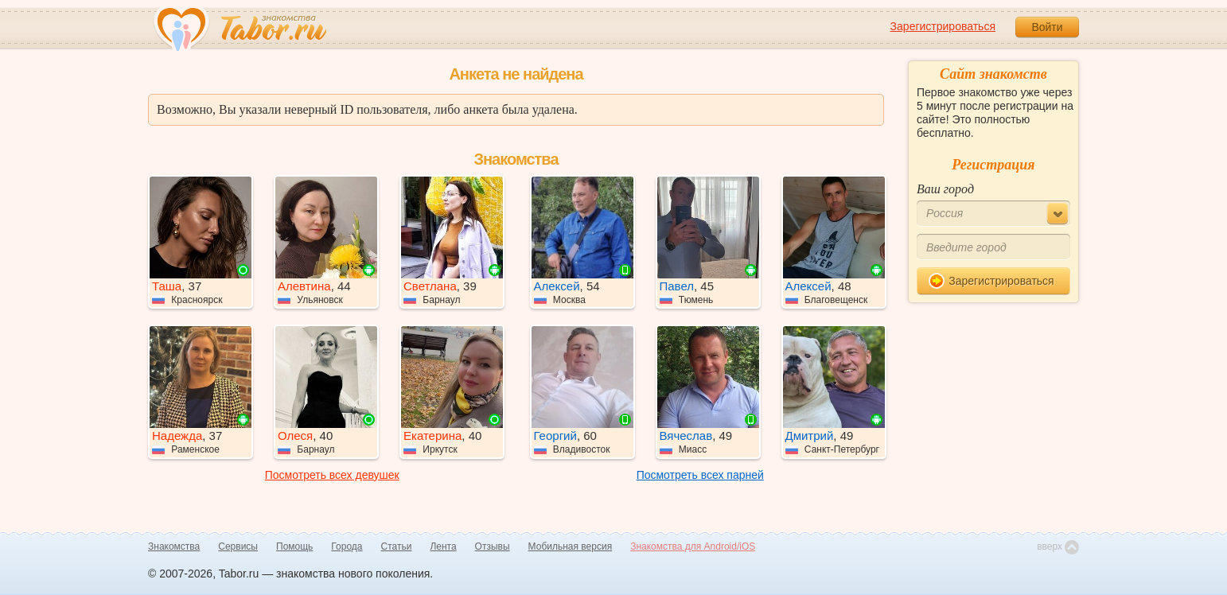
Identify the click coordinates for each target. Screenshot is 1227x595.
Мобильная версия (570, 546)
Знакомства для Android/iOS (692, 546)
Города (346, 546)
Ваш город (945, 189)
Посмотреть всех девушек (332, 475)
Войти (1046, 27)
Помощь (294, 546)
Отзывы (492, 546)
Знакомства (174, 546)
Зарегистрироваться (942, 26)
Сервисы (238, 546)
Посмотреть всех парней (700, 475)
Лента (443, 546)
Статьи (396, 546)
